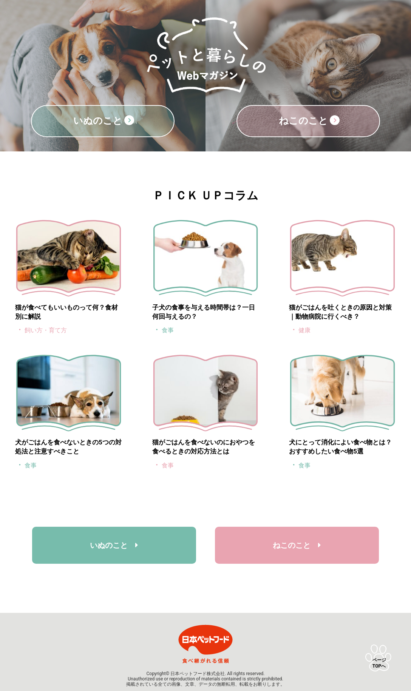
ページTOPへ (379, 663)
